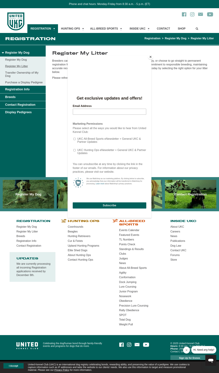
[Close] (150, 56)
